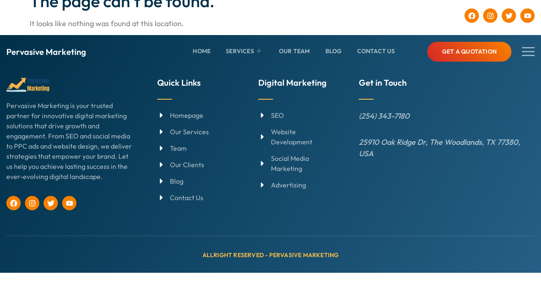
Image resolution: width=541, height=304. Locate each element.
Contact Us (376, 51)
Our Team (294, 51)
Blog (333, 51)
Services (243, 51)
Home (201, 51)
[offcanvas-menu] (528, 52)
